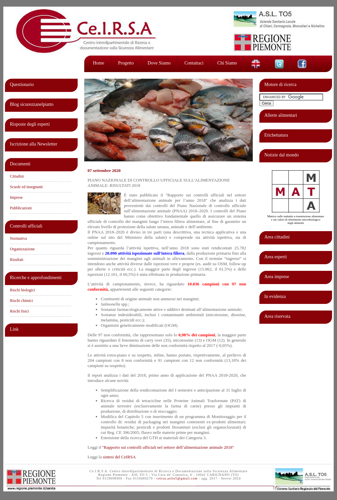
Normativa (18, 238)
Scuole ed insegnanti (26, 187)
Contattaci (194, 63)
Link (14, 329)
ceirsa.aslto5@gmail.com (177, 478)
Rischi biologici (22, 290)
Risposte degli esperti (30, 124)
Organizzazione (22, 249)
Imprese (16, 197)
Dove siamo (159, 63)
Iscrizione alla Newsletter (33, 144)
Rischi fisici (19, 311)
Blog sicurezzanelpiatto (32, 104)
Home (98, 63)
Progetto (125, 63)
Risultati (16, 259)
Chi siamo (227, 63)
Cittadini (17, 176)
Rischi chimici (21, 300)
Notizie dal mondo (281, 154)
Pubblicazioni (21, 208)
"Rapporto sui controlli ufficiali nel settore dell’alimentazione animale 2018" (168, 447)
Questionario (22, 84)
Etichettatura (276, 135)
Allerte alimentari (280, 115)
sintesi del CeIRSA (119, 456)
